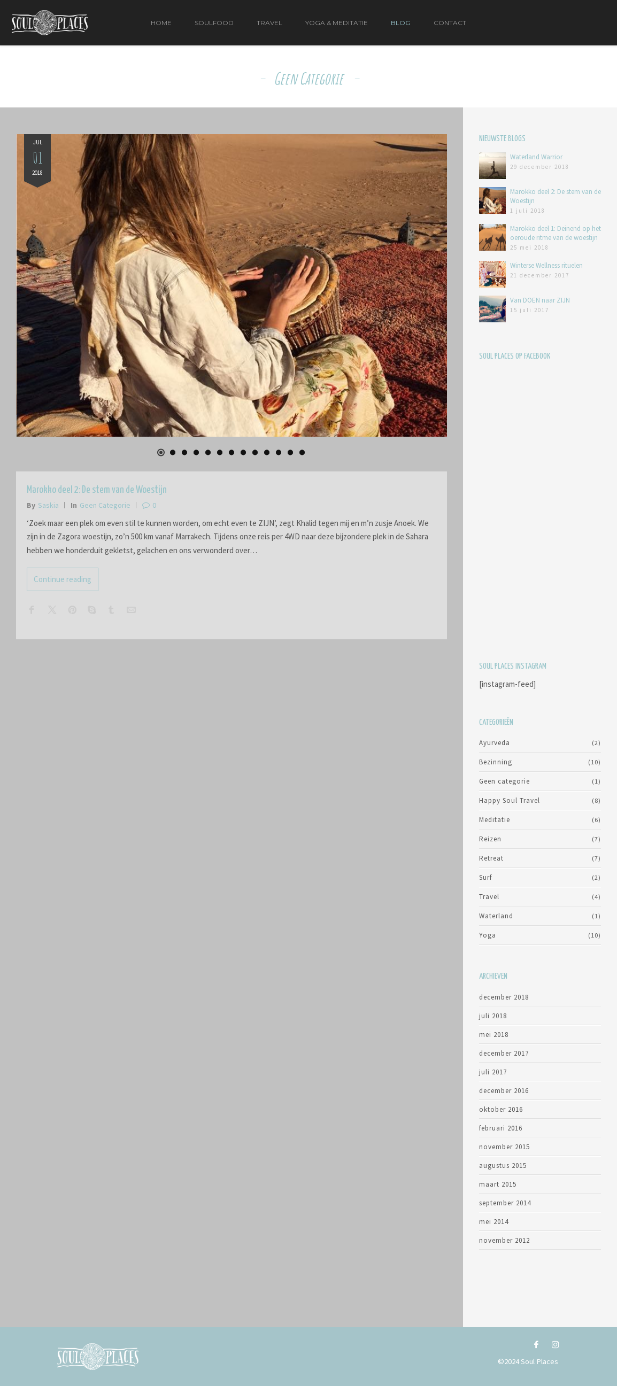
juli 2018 (493, 1015)
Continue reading (62, 579)
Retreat (491, 858)
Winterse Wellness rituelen (546, 265)
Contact (450, 23)
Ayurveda (494, 742)
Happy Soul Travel (509, 800)
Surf (485, 877)
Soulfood (214, 23)
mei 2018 (493, 1034)
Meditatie (494, 819)
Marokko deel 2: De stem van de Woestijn (97, 490)
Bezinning (495, 761)
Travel (269, 23)
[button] (161, 452)
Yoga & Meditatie (336, 23)
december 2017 (504, 1053)
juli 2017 (493, 1072)
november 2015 (504, 1146)
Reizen (490, 838)
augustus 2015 (503, 1165)
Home (161, 23)
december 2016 (504, 1090)
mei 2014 (493, 1221)
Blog (401, 23)
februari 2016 (500, 1128)
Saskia (48, 505)
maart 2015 (497, 1184)
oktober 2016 (501, 1109)
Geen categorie (105, 505)
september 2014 (505, 1202)
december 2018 (504, 997)
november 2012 (504, 1240)
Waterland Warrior (536, 156)
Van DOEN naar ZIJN (540, 300)
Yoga (487, 935)
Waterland (496, 915)
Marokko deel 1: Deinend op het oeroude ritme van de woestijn (555, 233)
